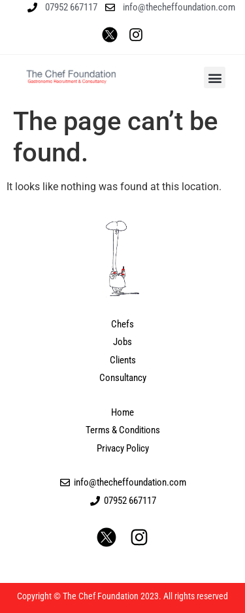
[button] (214, 77)
